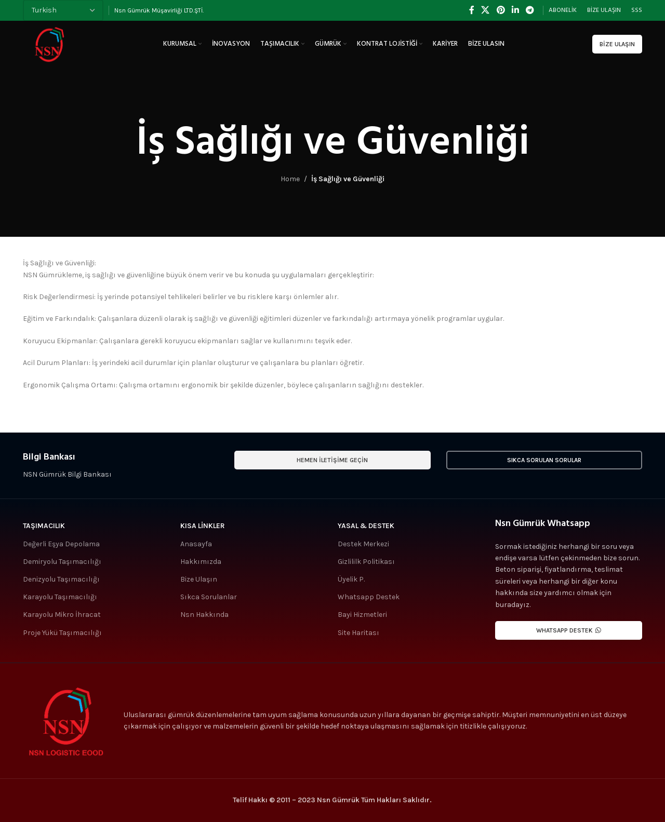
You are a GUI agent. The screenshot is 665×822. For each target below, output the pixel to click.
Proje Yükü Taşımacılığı (62, 632)
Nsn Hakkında (204, 614)
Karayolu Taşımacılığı (60, 596)
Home (290, 178)
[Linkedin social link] (515, 10)
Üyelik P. (351, 579)
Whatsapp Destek (369, 596)
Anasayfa (196, 544)
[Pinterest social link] (500, 10)
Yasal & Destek (366, 525)
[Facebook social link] (471, 10)
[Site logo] (49, 43)
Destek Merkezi (363, 544)
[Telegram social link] (530, 10)
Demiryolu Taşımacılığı (62, 561)
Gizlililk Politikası (366, 561)
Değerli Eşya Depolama (61, 544)
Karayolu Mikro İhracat (62, 614)
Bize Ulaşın (617, 44)
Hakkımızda (200, 561)
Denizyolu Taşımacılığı (61, 579)
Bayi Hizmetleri (362, 614)
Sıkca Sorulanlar (208, 596)
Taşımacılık (44, 525)
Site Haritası (358, 632)
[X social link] (485, 10)
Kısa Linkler (202, 525)
